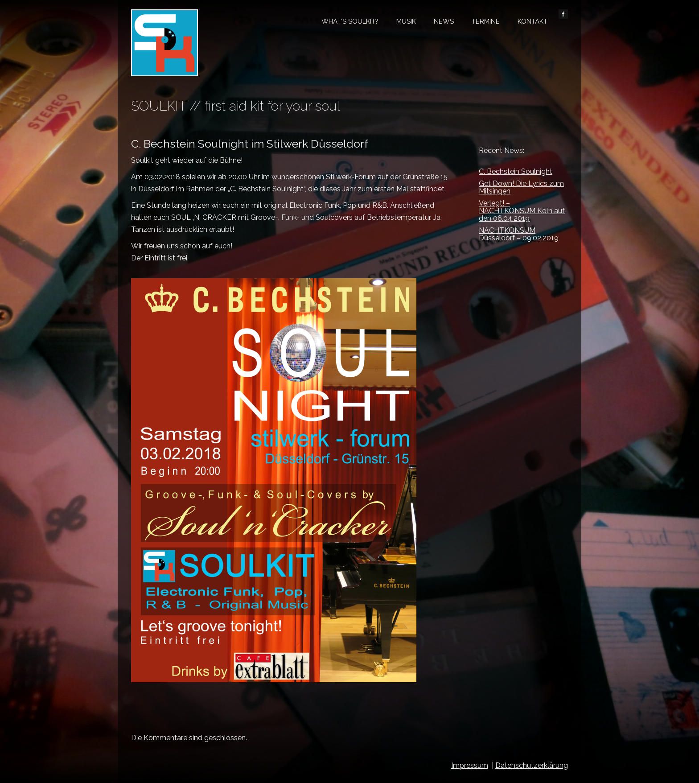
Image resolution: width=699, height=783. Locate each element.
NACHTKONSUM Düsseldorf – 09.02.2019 (519, 234)
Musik (406, 21)
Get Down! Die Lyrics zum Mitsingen (521, 187)
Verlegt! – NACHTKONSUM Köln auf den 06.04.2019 (522, 211)
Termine (486, 21)
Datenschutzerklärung (531, 765)
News (444, 21)
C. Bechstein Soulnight (515, 171)
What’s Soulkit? (349, 21)
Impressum (469, 765)
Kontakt (532, 21)
